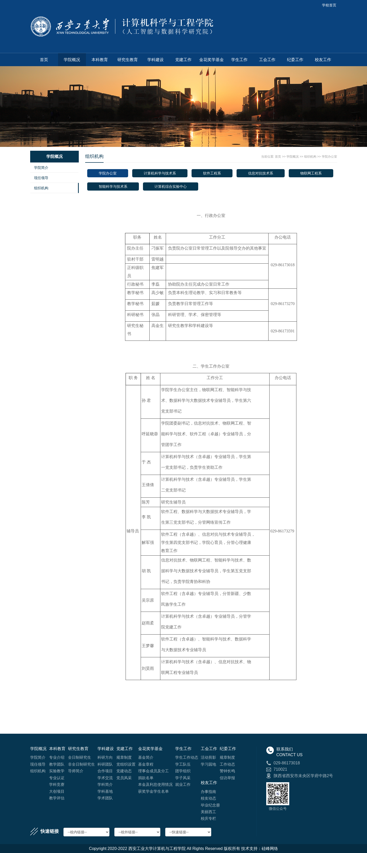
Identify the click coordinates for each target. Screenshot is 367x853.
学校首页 (329, 5)
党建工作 (183, 59)
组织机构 (41, 188)
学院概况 (72, 59)
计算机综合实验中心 (170, 186)
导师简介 (75, 771)
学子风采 (183, 778)
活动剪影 (208, 757)
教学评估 (56, 798)
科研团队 (105, 764)
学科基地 (105, 791)
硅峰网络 (270, 848)
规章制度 (124, 757)
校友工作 (323, 59)
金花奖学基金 (211, 59)
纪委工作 (295, 59)
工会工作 (267, 59)
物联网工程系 (311, 173)
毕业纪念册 (210, 805)
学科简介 (105, 784)
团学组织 (183, 771)
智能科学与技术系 (113, 186)
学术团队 (105, 798)
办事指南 (208, 791)
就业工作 (183, 784)
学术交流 (105, 778)
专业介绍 (56, 757)
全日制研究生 (79, 757)
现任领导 (41, 178)
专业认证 (56, 778)
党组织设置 (126, 764)
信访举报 (227, 778)
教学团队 (56, 764)
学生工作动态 (186, 757)
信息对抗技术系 (260, 173)
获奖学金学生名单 (153, 791)
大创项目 (56, 791)
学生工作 (239, 59)
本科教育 (100, 59)
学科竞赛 (56, 784)
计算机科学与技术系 (160, 173)
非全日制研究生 (81, 764)
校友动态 (208, 798)
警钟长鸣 (227, 771)
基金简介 (145, 757)
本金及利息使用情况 (155, 784)
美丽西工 (208, 812)
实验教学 (56, 771)
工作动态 (227, 764)
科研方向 (105, 757)
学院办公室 (329, 156)
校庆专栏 (208, 818)
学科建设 (155, 59)
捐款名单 (145, 778)
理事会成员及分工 (153, 771)
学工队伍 (183, 764)
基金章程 (145, 764)
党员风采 (124, 778)
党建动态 (124, 771)
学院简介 (41, 168)
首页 (44, 59)
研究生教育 (127, 59)
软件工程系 (212, 173)
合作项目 (105, 771)
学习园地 (208, 764)
